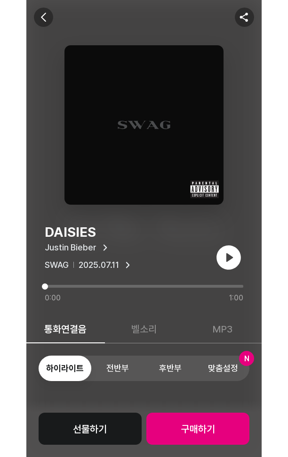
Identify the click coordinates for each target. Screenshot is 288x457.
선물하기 (90, 429)
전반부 (117, 368)
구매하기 (198, 429)
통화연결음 (65, 329)
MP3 (222, 329)
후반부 (170, 368)
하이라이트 (65, 368)
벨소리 (144, 329)
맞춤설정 (228, 364)
